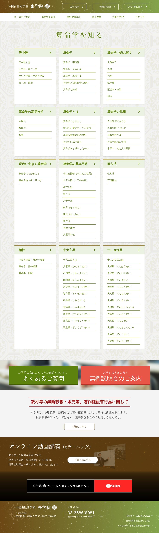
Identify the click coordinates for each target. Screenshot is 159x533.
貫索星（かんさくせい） (76, 266)
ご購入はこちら (83, 459)
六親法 (22, 121)
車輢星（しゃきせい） (76, 307)
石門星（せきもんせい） (77, 273)
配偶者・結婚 (114, 89)
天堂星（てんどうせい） (120, 314)
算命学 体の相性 (28, 266)
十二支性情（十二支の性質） (78, 173)
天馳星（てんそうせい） (120, 341)
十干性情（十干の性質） (76, 180)
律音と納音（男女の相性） (33, 259)
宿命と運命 (69, 228)
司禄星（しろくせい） (76, 300)
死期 (109, 76)
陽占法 (66, 194)
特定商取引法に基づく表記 (138, 521)
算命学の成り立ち (72, 141)
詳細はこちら (79, 426)
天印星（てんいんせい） (120, 273)
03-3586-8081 (81, 512)
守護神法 (112, 180)
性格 (109, 69)
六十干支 (67, 200)
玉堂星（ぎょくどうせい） (78, 327)
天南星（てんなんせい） (120, 293)
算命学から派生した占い (76, 148)
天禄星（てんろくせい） (120, 300)
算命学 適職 (26, 273)
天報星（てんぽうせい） (120, 266)
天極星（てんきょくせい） (121, 327)
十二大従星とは (115, 259)
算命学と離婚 (70, 89)
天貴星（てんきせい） (119, 280)
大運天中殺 (69, 234)
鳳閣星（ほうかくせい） (76, 280)
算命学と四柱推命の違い (76, 82)
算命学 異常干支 (72, 76)
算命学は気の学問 (116, 141)
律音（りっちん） (72, 214)
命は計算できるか (116, 121)
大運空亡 (112, 62)
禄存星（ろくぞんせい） (76, 293)
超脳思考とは (114, 135)
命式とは (67, 187)
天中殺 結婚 (26, 82)
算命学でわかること (29, 173)
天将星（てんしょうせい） (121, 307)
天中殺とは (24, 62)
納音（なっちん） (72, 207)
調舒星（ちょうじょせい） (78, 287)
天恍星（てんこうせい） (120, 287)
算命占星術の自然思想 (74, 135)
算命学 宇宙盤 (71, 62)
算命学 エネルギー (73, 69)
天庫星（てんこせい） (119, 334)
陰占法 (66, 221)
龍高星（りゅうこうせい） (77, 320)
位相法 (110, 173)
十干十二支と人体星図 (119, 148)
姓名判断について (116, 128)
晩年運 (110, 82)
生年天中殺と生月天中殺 (31, 76)
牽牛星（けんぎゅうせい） (77, 314)
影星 (21, 135)
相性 (109, 96)
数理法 (22, 128)
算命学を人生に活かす (30, 180)
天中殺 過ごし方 (28, 69)
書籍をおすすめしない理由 (77, 128)
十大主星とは (70, 259)
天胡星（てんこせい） (119, 320)
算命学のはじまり (72, 121)
